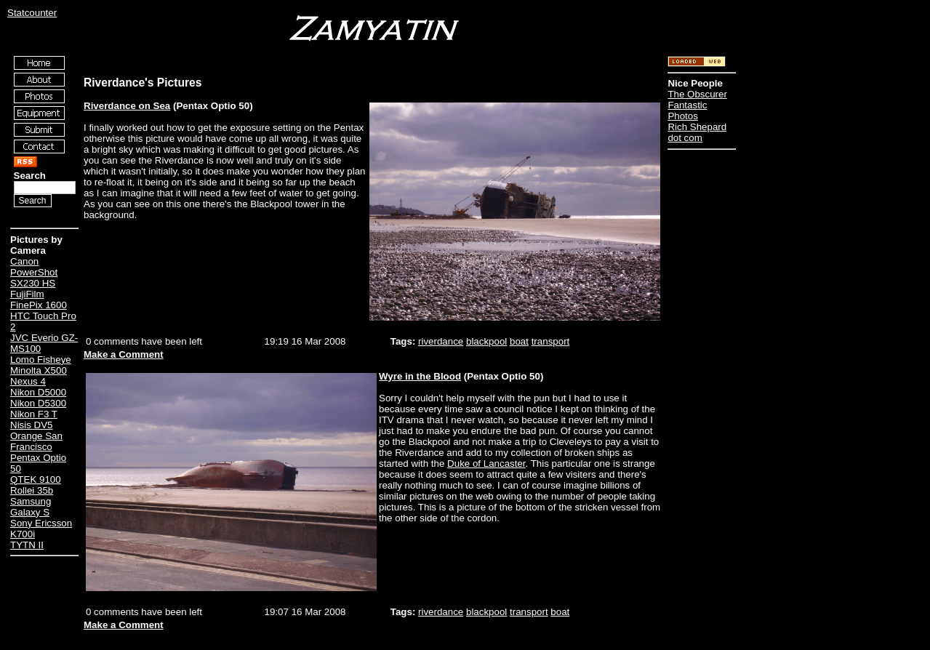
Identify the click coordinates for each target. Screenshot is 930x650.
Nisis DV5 (31, 425)
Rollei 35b (31, 490)
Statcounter (32, 12)
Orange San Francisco (36, 441)
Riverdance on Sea (127, 105)
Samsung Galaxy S (30, 507)
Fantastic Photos (687, 110)
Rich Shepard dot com (697, 132)
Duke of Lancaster (486, 463)
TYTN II (27, 544)
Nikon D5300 (38, 403)
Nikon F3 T (33, 414)
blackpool (486, 341)
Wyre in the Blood (420, 376)
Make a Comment (124, 354)
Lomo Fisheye (40, 359)
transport (551, 341)
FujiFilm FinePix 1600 (38, 299)
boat (519, 341)
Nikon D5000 (38, 392)
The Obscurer (697, 94)
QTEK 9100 (35, 479)
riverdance (440, 341)
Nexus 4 (28, 381)
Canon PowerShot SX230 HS (33, 272)
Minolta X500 (38, 370)
